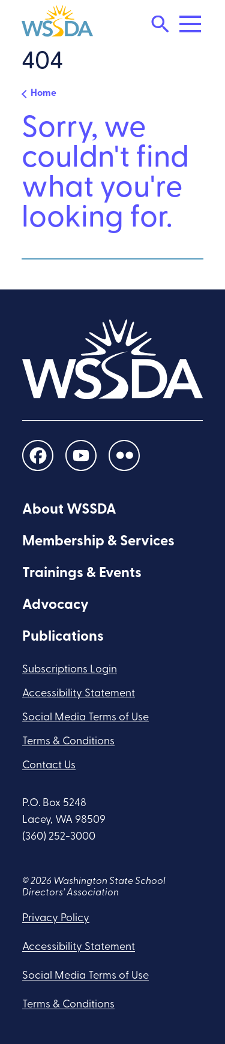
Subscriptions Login (69, 669)
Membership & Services (98, 542)
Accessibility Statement (78, 693)
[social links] (37, 455)
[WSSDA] (57, 24)
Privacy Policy (55, 918)
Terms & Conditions (68, 741)
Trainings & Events (82, 573)
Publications (63, 637)
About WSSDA (69, 510)
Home (43, 93)
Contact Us (49, 765)
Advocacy (55, 605)
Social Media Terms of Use (85, 717)
